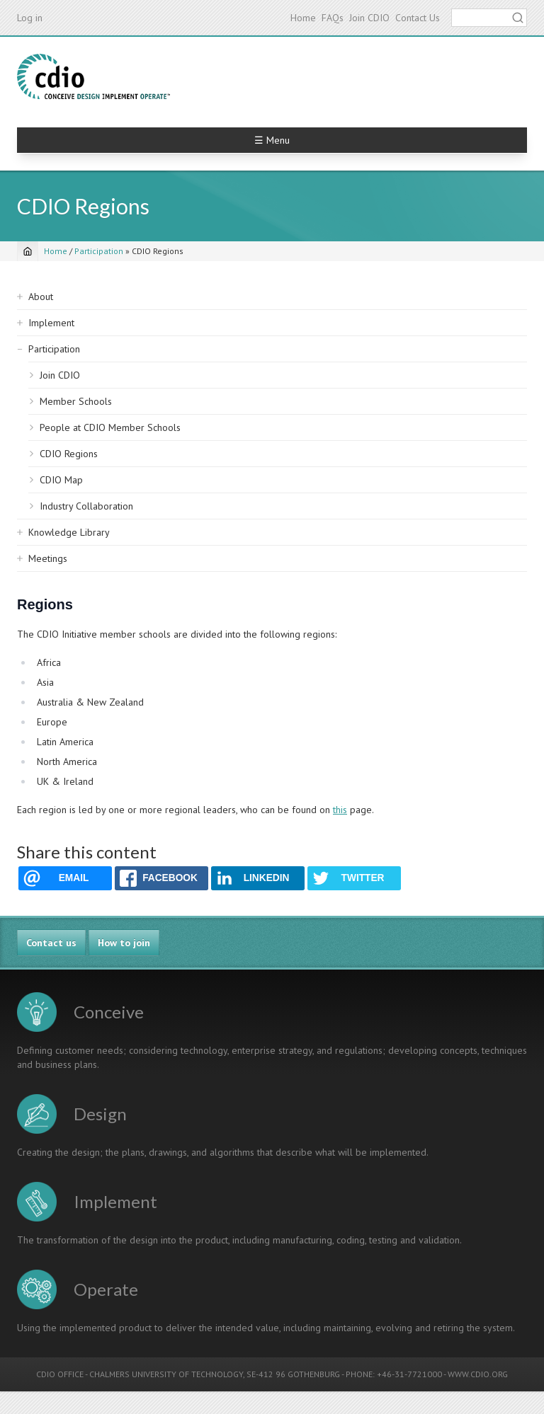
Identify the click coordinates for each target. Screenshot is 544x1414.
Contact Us (417, 17)
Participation (98, 251)
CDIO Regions (69, 453)
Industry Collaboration (86, 506)
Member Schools (76, 401)
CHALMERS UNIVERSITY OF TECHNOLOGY (166, 1374)
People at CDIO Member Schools (110, 427)
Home (303, 17)
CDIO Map (61, 479)
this (340, 809)
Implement (51, 322)
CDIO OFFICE (60, 1374)
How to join (124, 942)
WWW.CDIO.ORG (478, 1374)
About (40, 296)
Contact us (51, 942)
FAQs (333, 17)
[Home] (27, 251)
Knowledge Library (69, 532)
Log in (29, 17)
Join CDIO (369, 17)
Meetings (47, 558)
